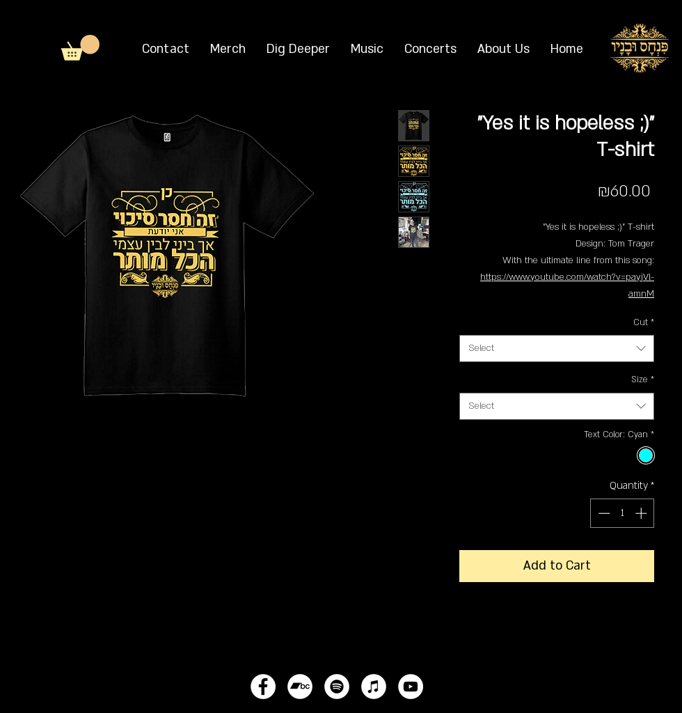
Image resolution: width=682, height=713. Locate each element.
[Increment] (642, 513)
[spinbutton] (622, 513)
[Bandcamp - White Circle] (299, 686)
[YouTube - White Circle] (410, 686)
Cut (643, 322)
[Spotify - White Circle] (336, 686)
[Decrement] (602, 513)
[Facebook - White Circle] (263, 686)
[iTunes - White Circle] (373, 686)
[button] (80, 48)
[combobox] (556, 348)
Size (642, 379)
